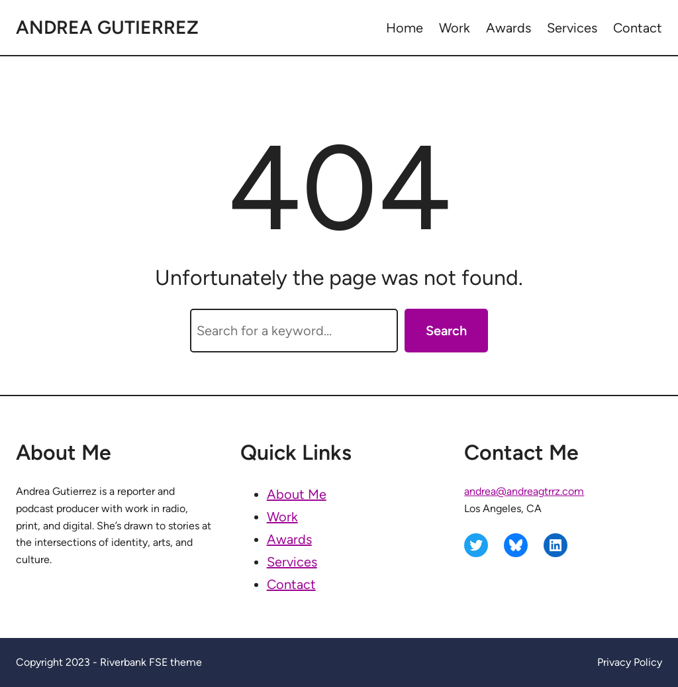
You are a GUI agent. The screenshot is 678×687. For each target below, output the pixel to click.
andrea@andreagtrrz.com (524, 491)
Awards (289, 539)
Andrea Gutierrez (107, 27)
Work (282, 517)
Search (446, 331)
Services (292, 562)
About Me (296, 494)
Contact (291, 584)
